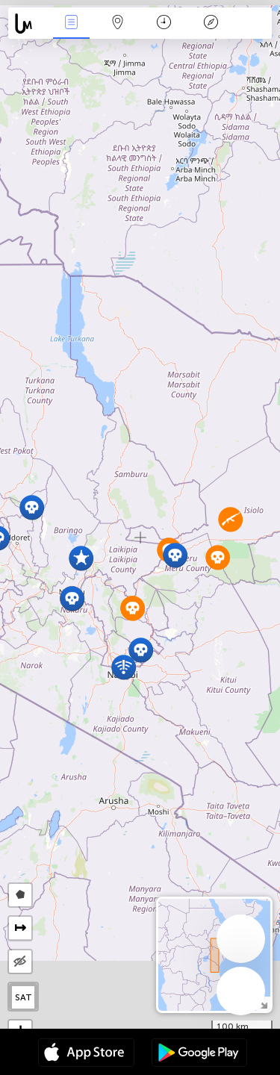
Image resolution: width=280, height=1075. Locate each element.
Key (210, 23)
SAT (23, 997)
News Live (70, 23)
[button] (31, 507)
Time (164, 23)
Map (118, 23)
